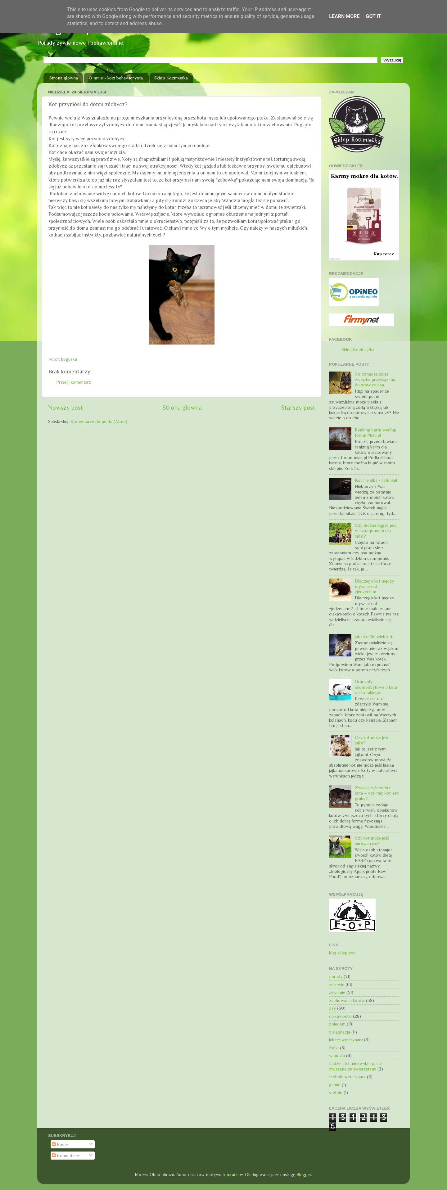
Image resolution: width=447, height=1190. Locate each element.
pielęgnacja (339, 1032)
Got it (373, 16)
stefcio (335, 1092)
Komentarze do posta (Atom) (98, 421)
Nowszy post (65, 407)
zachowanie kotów (347, 1000)
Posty (60, 1144)
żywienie (337, 992)
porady (335, 976)
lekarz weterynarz (346, 1039)
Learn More (344, 16)
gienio (335, 1084)
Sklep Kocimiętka (171, 77)
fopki (334, 1047)
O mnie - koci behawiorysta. (116, 77)
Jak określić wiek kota (375, 636)
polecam (337, 1023)
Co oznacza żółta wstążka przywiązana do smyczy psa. (375, 379)
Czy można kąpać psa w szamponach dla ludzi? (375, 531)
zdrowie (336, 984)
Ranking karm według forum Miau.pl (375, 432)
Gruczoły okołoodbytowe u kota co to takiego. (376, 687)
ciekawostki (340, 1016)
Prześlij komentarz (73, 382)
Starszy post (298, 407)
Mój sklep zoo (342, 952)
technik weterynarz (347, 1076)
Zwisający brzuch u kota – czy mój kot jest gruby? (377, 793)
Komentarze (66, 1155)
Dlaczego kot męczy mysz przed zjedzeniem (374, 586)
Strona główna (63, 77)
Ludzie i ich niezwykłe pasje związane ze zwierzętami (355, 1066)
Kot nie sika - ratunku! (376, 480)
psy (332, 1008)
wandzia (337, 1055)
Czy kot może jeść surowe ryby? (372, 841)
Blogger (303, 1174)
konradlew (233, 1174)
